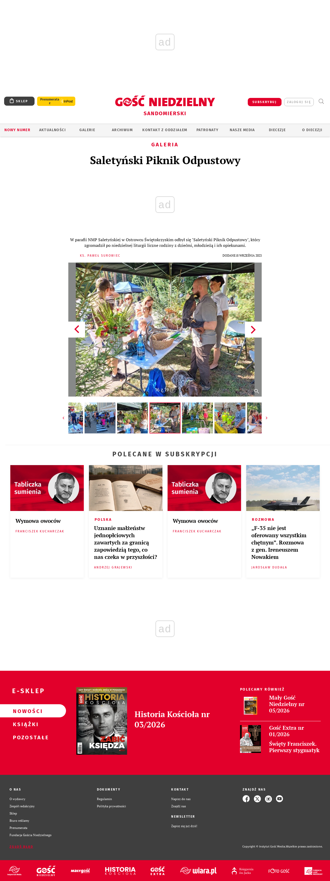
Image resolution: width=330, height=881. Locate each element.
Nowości (25, 711)
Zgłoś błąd (21, 847)
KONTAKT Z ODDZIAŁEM (164, 130)
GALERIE (87, 130)
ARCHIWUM (122, 130)
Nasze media (242, 130)
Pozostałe (25, 737)
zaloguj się (299, 102)
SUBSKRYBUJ (264, 102)
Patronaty (207, 130)
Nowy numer (17, 130)
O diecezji (312, 130)
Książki (25, 724)
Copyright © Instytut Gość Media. (264, 846)
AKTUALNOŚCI (52, 130)
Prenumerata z (49, 101)
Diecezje (277, 130)
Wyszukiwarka (321, 101)
